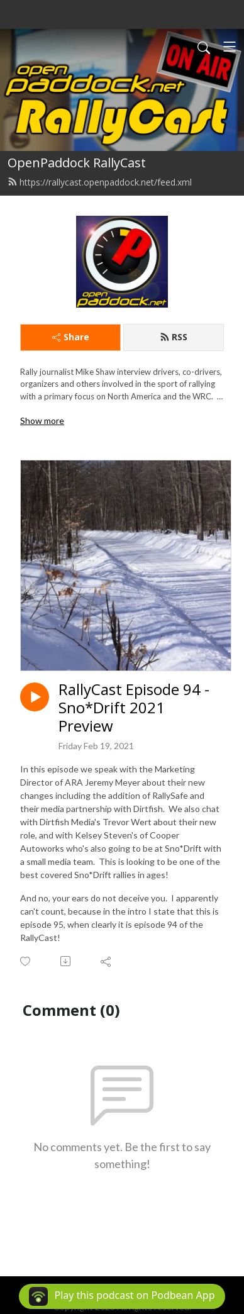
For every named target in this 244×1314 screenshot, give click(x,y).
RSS (173, 337)
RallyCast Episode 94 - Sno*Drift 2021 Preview (133, 708)
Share (70, 337)
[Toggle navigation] (229, 46)
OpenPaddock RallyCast (77, 162)
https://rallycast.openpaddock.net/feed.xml (100, 182)
